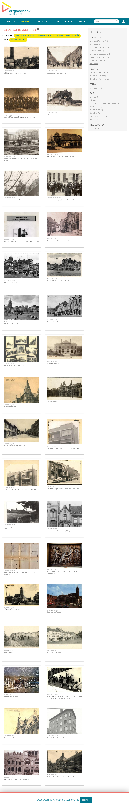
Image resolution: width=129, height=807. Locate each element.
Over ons (10, 21)
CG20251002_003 (51, 486)
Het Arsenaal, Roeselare (12, 738)
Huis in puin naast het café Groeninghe (60, 776)
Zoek (56, 21)
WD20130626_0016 (9, 156)
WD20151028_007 (9, 694)
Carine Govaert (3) (97, 51)
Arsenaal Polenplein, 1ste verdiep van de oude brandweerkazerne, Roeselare (19, 118)
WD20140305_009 (9, 650)
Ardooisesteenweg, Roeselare (56, 73)
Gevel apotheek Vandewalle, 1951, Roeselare (62, 531)
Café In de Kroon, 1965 (11, 323)
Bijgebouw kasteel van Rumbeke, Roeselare (61, 156)
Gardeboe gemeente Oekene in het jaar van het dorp (20, 528)
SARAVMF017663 (9, 71)
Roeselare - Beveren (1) (99, 72)
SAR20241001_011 (9, 321)
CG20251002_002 (9, 487)
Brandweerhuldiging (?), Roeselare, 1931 (60, 200)
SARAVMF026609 (52, 529)
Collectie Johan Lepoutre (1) (100, 54)
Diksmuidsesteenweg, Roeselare (14, 446)
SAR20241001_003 (52, 319)
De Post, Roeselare (10, 407)
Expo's (68, 21)
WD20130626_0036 (9, 777)
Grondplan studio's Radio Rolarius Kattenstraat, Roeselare (20, 573)
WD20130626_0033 (52, 238)
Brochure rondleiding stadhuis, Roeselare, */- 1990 (21, 241)
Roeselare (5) (95, 113)
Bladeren (26, 21)
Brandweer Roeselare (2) (99, 47)
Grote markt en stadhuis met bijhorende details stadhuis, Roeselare (63, 572)
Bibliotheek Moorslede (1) (99, 44)
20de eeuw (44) (96, 88)
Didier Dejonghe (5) (97, 60)
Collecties (42, 21)
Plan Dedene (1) (96, 106)
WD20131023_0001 (9, 525)
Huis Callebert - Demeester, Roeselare (16, 779)
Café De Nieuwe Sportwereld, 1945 (58, 280)
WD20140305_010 (52, 650)
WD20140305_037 (9, 736)
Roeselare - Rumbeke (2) (99, 79)
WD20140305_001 (9, 405)
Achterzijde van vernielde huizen (15, 73)
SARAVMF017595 (52, 774)
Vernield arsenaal (53, 404)
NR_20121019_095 (9, 363)
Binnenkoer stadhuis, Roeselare (14, 200)
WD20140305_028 (9, 444)
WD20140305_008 (52, 71)
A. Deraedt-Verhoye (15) (99, 41)
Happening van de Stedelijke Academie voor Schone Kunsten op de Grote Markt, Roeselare (64, 697)
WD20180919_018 (9, 239)
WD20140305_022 (52, 361)
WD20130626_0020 (52, 694)
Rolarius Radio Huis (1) (98, 116)
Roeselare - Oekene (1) (98, 76)
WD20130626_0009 (52, 154)
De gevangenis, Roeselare (55, 363)
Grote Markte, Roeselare (12, 610)
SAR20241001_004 (9, 280)
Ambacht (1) (94, 128)
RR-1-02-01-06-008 (9, 570)
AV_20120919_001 (9, 608)
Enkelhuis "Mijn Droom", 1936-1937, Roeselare (63, 448)
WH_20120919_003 (52, 610)
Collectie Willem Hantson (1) (100, 57)
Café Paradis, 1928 (53, 321)
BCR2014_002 (8, 115)
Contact (83, 21)
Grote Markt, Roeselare (54, 612)
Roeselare (18, 40)
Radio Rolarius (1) (96, 110)
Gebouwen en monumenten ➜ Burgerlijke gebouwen (47, 35)
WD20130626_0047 (52, 736)
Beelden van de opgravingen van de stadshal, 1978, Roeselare (21, 159)
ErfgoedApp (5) (95, 100)
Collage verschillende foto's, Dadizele (16, 365)
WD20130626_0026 (52, 569)
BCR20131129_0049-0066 (54, 198)
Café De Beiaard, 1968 (11, 282)
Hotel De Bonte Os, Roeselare (56, 738)
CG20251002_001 (51, 446)
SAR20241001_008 (52, 278)
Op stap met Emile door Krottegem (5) (104, 103)
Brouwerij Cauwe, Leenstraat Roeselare (60, 240)
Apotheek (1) (94, 97)
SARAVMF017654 (52, 402)
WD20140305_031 (52, 113)
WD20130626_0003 (9, 198)
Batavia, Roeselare (53, 115)
